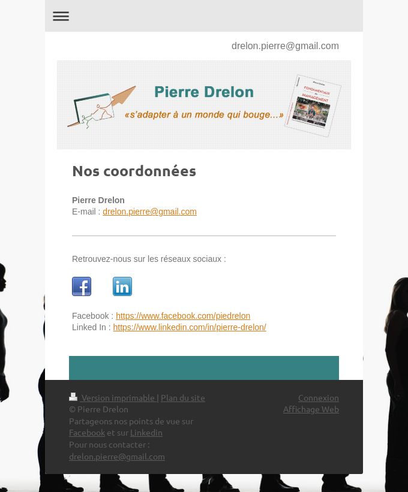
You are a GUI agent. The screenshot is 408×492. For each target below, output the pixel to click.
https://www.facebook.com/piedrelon (183, 316)
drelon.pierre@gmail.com (285, 46)
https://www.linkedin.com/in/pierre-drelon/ (189, 327)
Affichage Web (311, 408)
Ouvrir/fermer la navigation (204, 16)
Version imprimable (113, 397)
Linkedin (146, 432)
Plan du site (183, 397)
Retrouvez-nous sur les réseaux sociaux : (149, 259)
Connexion (318, 397)
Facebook (87, 432)
